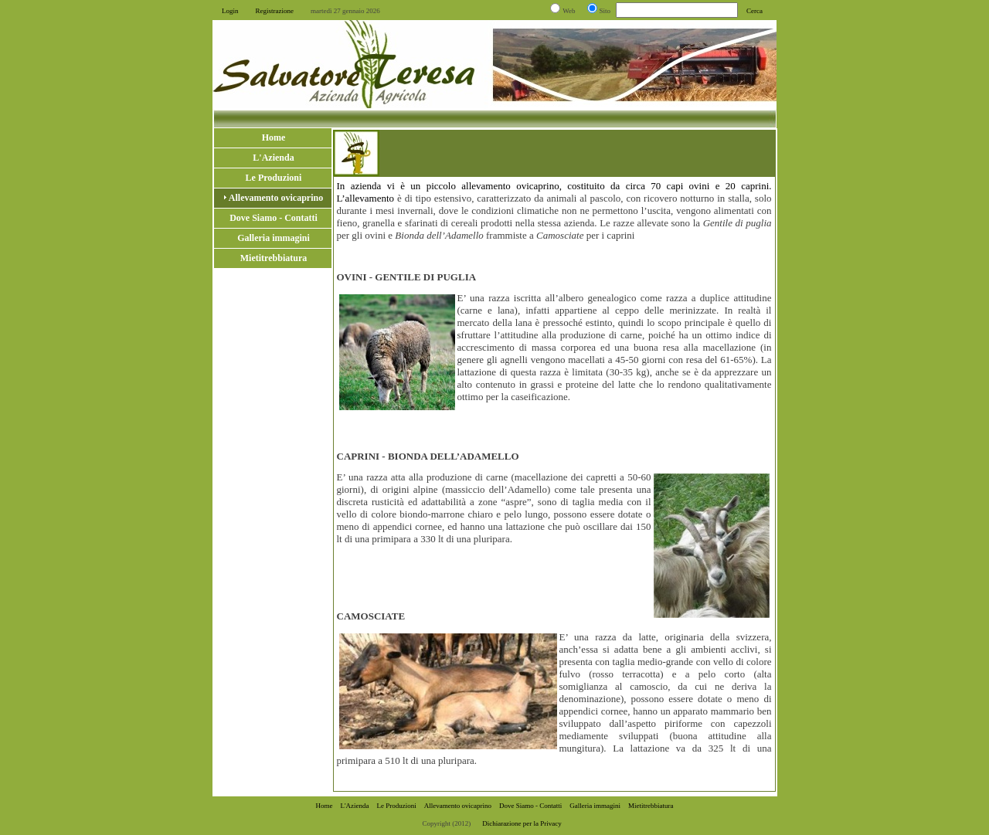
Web (568, 11)
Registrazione (275, 11)
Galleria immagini (594, 806)
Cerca (754, 11)
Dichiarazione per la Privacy (522, 823)
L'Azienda (354, 806)
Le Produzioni (396, 806)
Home (323, 806)
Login (230, 11)
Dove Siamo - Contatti (530, 806)
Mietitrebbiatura (650, 806)
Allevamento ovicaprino (457, 806)
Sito (605, 11)
